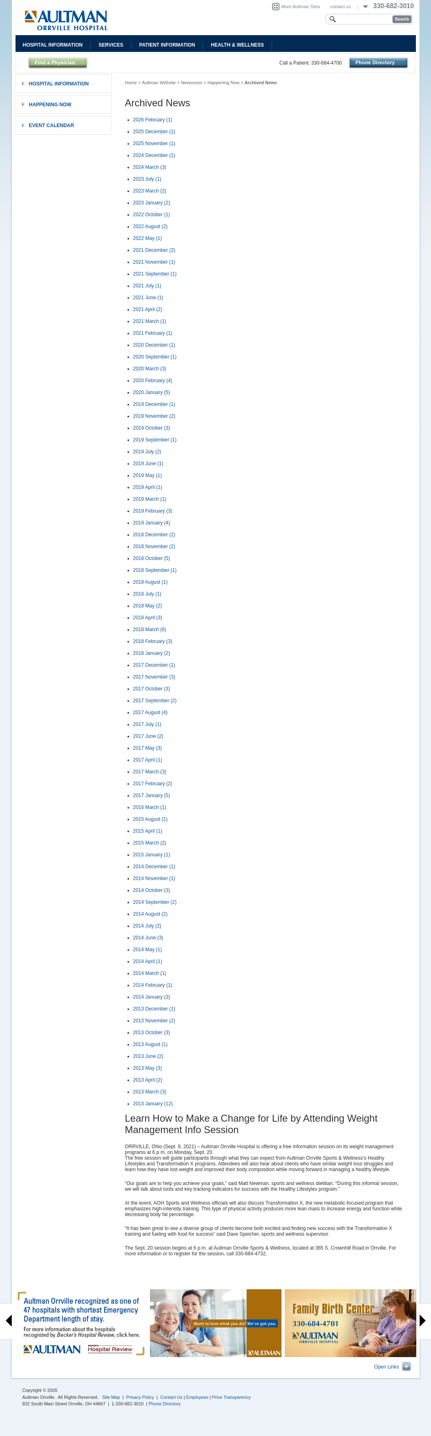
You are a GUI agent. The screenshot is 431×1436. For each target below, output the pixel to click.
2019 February (152, 511)
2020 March (149, 369)
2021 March (149, 321)
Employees (197, 1397)
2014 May (147, 949)
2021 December (154, 250)
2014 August (150, 914)
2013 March (149, 1092)
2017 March (149, 772)
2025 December (154, 131)
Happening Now (223, 82)
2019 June (148, 463)
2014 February (152, 985)
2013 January (153, 1104)
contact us (341, 6)
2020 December (154, 345)
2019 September (155, 440)
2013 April (147, 1080)
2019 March (149, 499)
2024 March (149, 167)
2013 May (147, 1068)
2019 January (151, 523)
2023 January (151, 203)
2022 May (147, 238)
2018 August (150, 582)
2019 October (151, 428)
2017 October (151, 689)
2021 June (148, 297)
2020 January (151, 392)
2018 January (151, 653)
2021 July (147, 286)
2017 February (152, 783)
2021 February (152, 333)
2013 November (154, 1021)
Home (131, 82)
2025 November (154, 143)
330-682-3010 (393, 5)
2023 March (149, 191)
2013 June (148, 1056)
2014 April (147, 961)
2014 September (155, 902)
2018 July (147, 594)
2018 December (154, 535)
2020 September (155, 357)
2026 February (152, 120)
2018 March (149, 629)
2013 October (151, 1032)
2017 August (150, 712)
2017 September (155, 700)
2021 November (154, 262)
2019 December (154, 404)
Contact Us (171, 1397)
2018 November (154, 546)
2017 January (151, 795)
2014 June (148, 938)
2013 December (154, 1009)
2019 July (147, 452)
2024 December (154, 155)
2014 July (147, 926)
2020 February (152, 380)
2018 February (152, 641)
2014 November (154, 878)
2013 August (150, 1044)
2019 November (154, 416)
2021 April (147, 309)
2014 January (151, 997)
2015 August (150, 819)
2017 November (154, 677)
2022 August (150, 226)
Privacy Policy (140, 1397)
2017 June (148, 736)
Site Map (111, 1397)
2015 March (149, 843)
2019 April (147, 487)
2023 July (147, 179)
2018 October (151, 558)
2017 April (147, 760)
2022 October (151, 214)
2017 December (154, 665)
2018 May (147, 606)
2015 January (151, 855)
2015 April (147, 831)
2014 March (149, 973)
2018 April (147, 618)
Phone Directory (165, 1403)
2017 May (147, 748)
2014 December (154, 866)
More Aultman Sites (300, 6)
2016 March (149, 807)
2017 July (147, 724)
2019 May (147, 475)
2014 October (151, 890)
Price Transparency (231, 1397)
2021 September (155, 274)
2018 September (155, 570)
